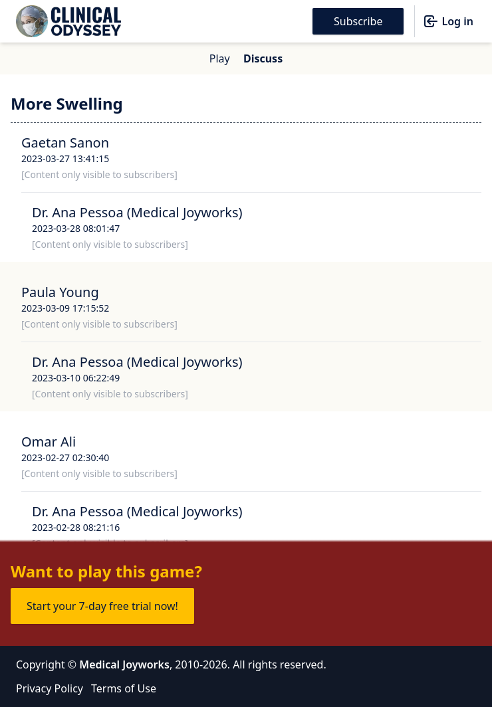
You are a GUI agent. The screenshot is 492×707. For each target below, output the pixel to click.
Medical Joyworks (124, 664)
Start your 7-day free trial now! (102, 606)
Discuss (263, 58)
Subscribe (358, 21)
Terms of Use (123, 688)
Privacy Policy (49, 688)
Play (219, 58)
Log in (448, 21)
